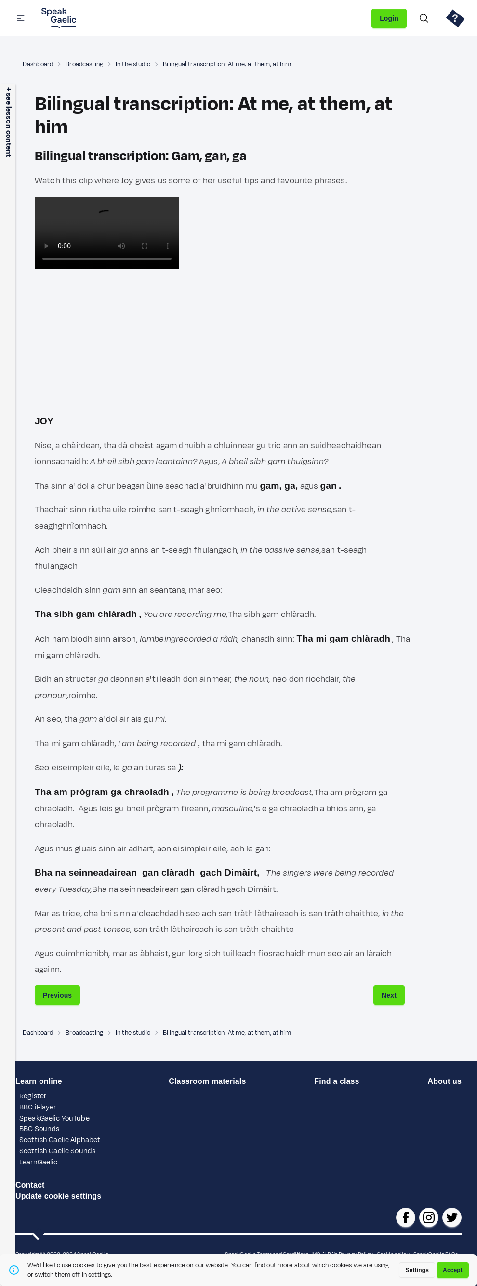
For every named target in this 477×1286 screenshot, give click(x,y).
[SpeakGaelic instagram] (428, 1217)
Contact (30, 1185)
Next (389, 995)
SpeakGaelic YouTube (54, 1118)
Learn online (38, 1081)
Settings (417, 1270)
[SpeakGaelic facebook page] (405, 1217)
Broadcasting (84, 64)
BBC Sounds (39, 1129)
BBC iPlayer (37, 1107)
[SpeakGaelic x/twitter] (452, 1217)
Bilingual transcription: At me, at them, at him (227, 64)
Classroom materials (207, 1081)
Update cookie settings (58, 1196)
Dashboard (38, 64)
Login (389, 18)
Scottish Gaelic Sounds (57, 1151)
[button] (21, 18)
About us (444, 1081)
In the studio (133, 64)
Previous (57, 995)
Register (32, 1096)
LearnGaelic (38, 1162)
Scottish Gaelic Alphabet (59, 1140)
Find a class (336, 1081)
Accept (453, 1270)
